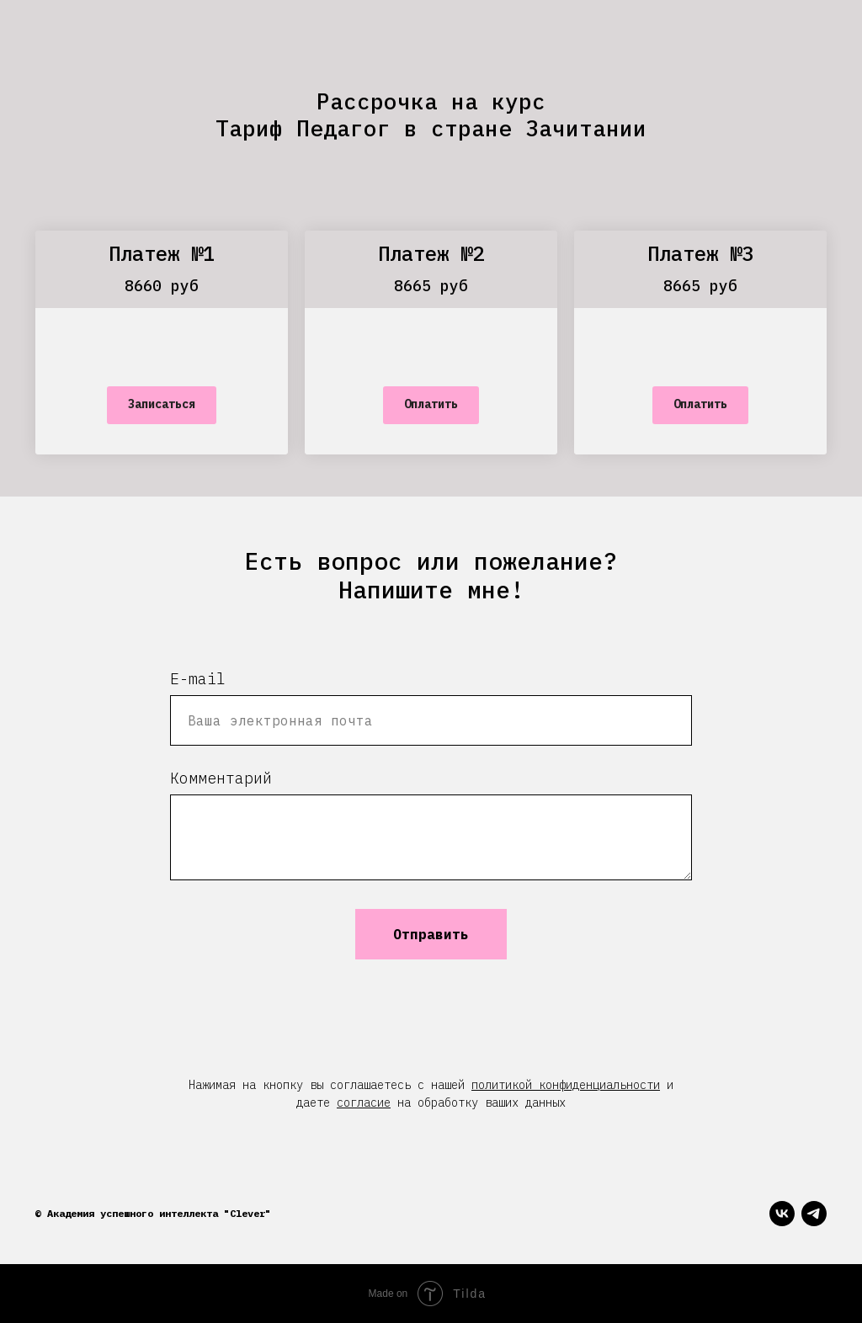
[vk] (782, 1213)
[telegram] (814, 1213)
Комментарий (221, 778)
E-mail (198, 678)
